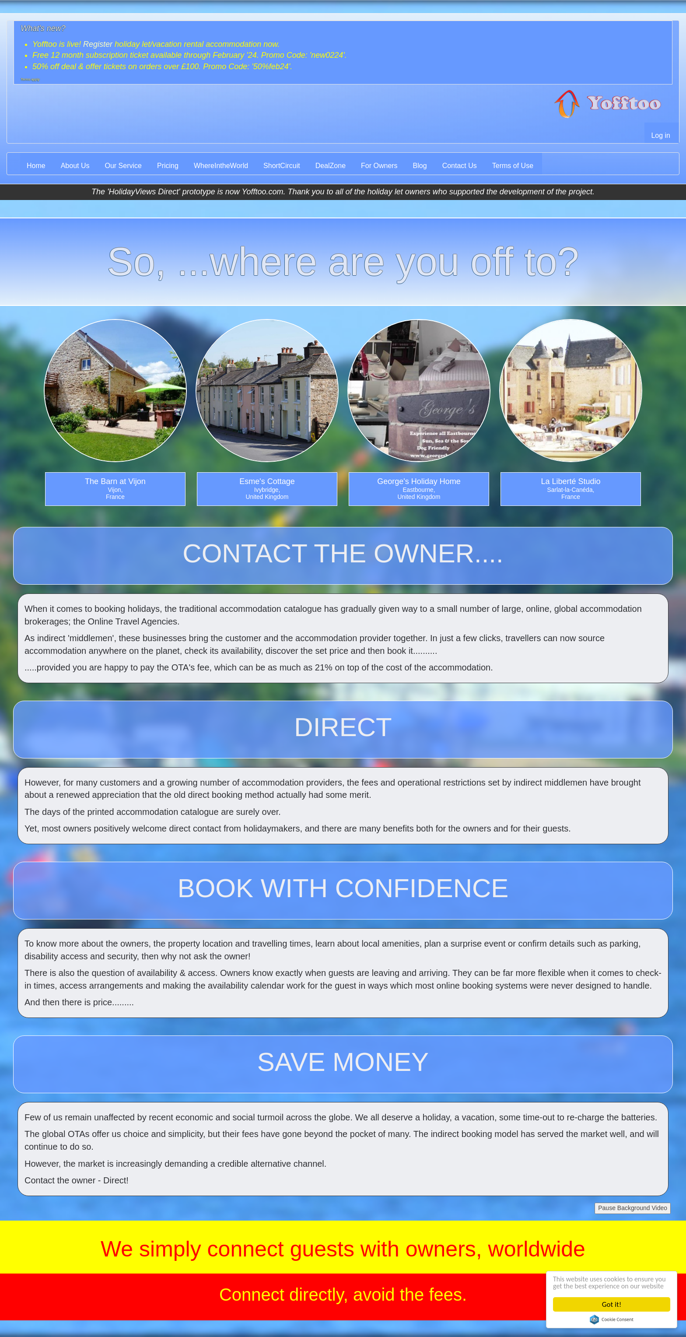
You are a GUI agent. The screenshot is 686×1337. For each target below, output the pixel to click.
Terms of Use (512, 165)
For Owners (379, 165)
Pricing (167, 165)
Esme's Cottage (267, 481)
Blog (420, 165)
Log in (660, 135)
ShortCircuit (281, 165)
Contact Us (459, 165)
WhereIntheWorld (221, 165)
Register (97, 44)
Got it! (611, 1304)
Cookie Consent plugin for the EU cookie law (612, 1319)
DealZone (330, 165)
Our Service (123, 165)
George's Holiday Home (419, 481)
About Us (75, 165)
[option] (115, 414)
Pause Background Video (632, 1207)
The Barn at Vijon (115, 481)
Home (36, 165)
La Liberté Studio (570, 481)
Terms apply (30, 79)
